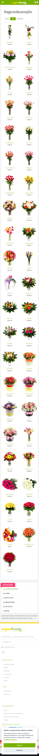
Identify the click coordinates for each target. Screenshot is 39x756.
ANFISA (10, 218)
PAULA (29, 42)
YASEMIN (29, 494)
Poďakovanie (18, 602)
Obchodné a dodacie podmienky (13, 713)
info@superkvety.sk (9, 647)
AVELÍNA (10, 394)
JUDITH (29, 143)
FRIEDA (10, 268)
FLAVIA (29, 444)
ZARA (29, 519)
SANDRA (29, 343)
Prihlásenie (7, 694)
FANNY (10, 544)
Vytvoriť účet (7, 691)
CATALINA (10, 117)
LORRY (10, 293)
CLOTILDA (10, 444)
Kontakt (6, 720)
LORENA (29, 369)
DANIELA (29, 293)
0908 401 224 (7, 642)
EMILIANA (29, 193)
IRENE (29, 318)
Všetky (18, 611)
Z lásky (18, 593)
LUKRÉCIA (10, 419)
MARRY (10, 343)
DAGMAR (9, 569)
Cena (12, 19)
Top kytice (18, 606)
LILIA (10, 92)
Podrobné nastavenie (10, 739)
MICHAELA (10, 494)
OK (35, 618)
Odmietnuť (19, 750)
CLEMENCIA (9, 168)
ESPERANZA (10, 193)
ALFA (29, 419)
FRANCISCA (9, 143)
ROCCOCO (29, 469)
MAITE (29, 268)
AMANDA (9, 42)
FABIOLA (29, 168)
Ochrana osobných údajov (11, 717)
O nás (5, 710)
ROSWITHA (29, 544)
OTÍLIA (29, 218)
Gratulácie (18, 598)
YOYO (10, 519)
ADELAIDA (29, 394)
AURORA (29, 67)
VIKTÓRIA (9, 469)
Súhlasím (19, 745)
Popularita (20, 19)
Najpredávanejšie (18, 589)
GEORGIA (29, 117)
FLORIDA (29, 92)
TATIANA (10, 369)
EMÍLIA (10, 318)
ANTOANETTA (10, 67)
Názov (7, 19)
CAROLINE (29, 243)
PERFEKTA (10, 243)
